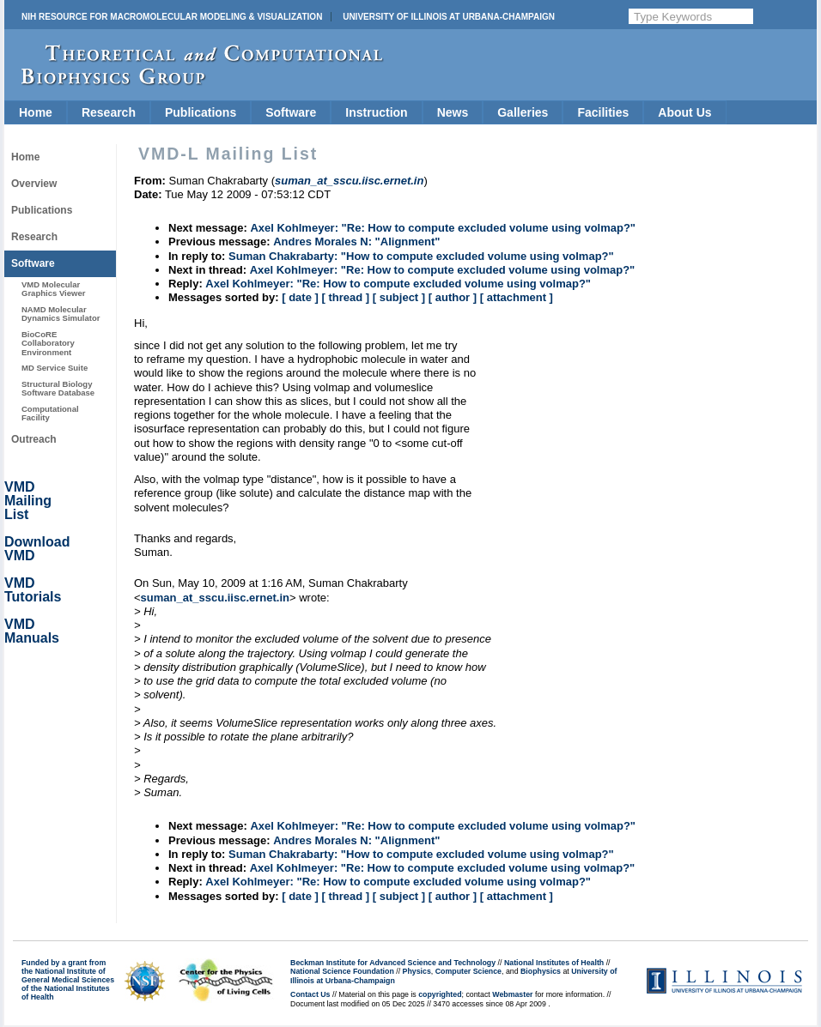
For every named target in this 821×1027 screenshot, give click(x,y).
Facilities (603, 112)
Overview (34, 184)
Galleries (522, 112)
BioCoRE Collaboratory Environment (48, 343)
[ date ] (300, 297)
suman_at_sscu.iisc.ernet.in (215, 597)
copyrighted (439, 994)
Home (35, 112)
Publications (200, 112)
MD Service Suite (54, 367)
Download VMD (37, 549)
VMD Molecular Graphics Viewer (53, 289)
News (453, 112)
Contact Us (310, 994)
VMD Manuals (31, 631)
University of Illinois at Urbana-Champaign (449, 16)
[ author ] (453, 297)
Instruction (376, 112)
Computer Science (468, 971)
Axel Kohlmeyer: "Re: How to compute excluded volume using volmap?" (443, 227)
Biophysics (540, 971)
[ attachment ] (516, 297)
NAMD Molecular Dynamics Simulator (60, 314)
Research (109, 112)
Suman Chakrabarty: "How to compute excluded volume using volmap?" (421, 256)
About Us (684, 112)
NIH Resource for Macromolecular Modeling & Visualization (171, 16)
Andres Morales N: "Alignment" (356, 241)
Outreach (34, 439)
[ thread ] (345, 297)
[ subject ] (399, 297)
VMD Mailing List (28, 501)
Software (290, 112)
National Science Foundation (342, 971)
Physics (417, 971)
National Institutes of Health (554, 962)
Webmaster (512, 994)
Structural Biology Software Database (57, 388)
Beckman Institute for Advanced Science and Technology (393, 962)
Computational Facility (50, 413)
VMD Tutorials (32, 590)
